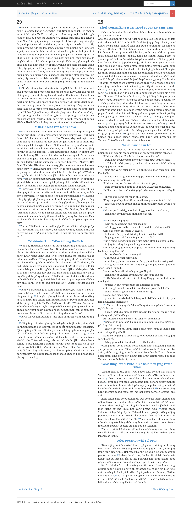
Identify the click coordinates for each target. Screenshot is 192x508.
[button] (28, 13)
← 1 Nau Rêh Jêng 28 (30, 489)
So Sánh (41, 3)
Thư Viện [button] (56, 3)
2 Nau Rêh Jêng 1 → (162, 489)
